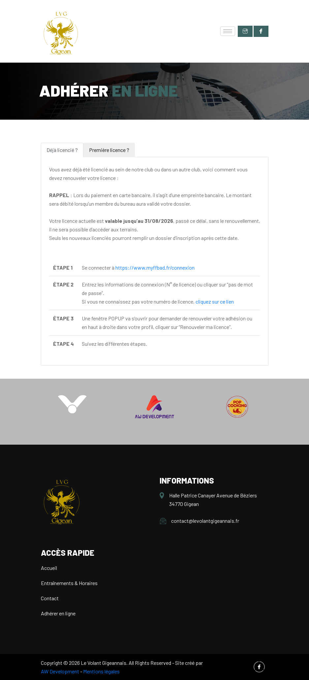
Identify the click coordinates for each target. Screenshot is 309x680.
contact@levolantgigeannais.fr (205, 520)
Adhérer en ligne (58, 613)
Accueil (49, 568)
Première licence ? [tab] (109, 150)
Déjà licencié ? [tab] (62, 150)
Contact (50, 598)
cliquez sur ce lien (215, 301)
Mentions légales (101, 671)
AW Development (60, 671)
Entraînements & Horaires (69, 583)
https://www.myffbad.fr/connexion (155, 267)
